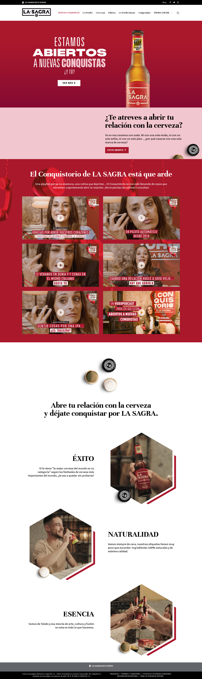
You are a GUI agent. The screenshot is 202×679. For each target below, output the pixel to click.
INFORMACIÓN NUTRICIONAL (127, 676)
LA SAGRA (88, 12)
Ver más (69, 82)
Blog (164, 2)
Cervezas (100, 12)
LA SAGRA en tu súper (101, 666)
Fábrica (112, 12)
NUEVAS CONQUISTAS (68, 12)
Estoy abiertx (115, 150)
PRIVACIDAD (114, 674)
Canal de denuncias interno (152, 676)
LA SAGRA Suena (127, 12)
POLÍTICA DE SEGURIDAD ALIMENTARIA (157, 674)
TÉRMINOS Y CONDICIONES (131, 674)
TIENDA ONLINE (161, 12)
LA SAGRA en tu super (34, 2)
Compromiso (144, 12)
